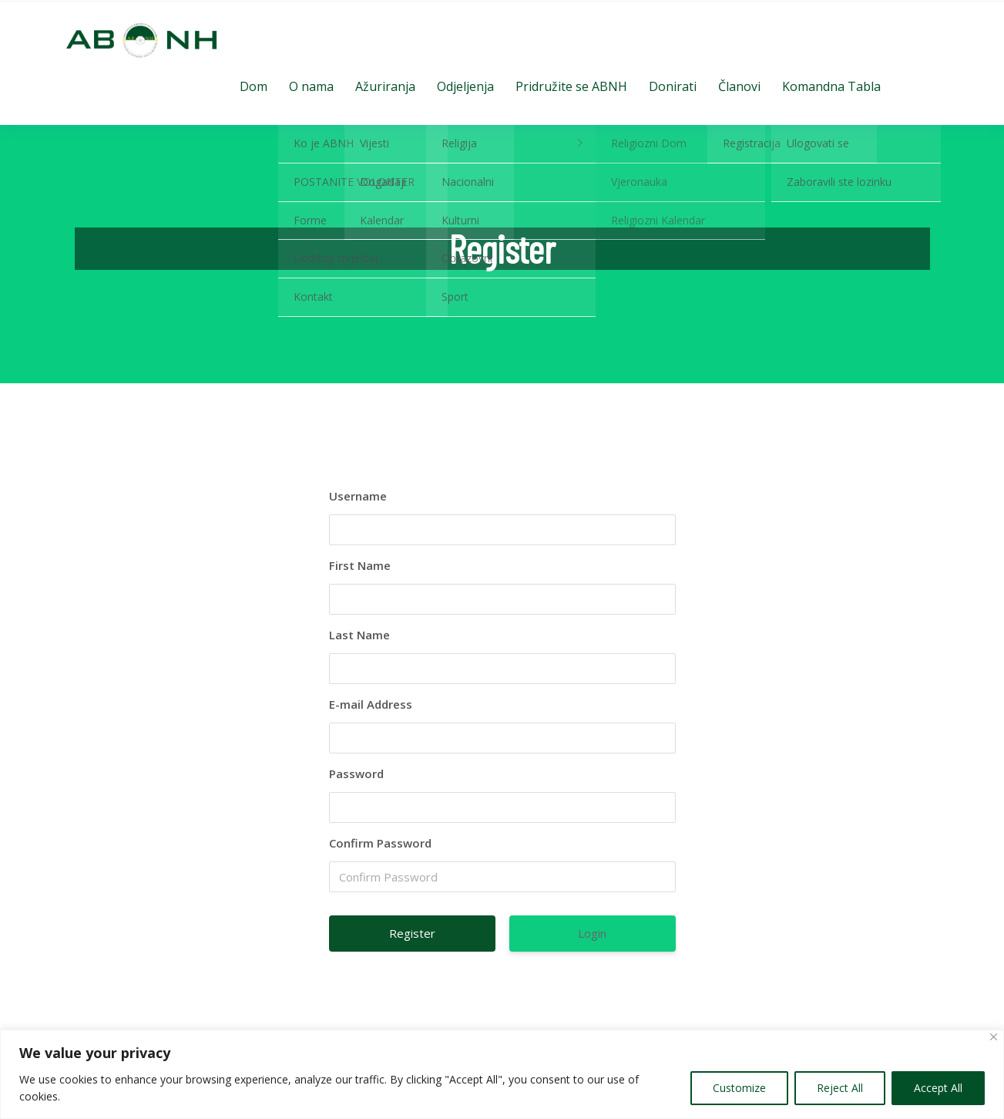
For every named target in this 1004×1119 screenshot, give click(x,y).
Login (592, 933)
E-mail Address (370, 704)
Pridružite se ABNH (571, 86)
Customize (739, 1087)
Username (358, 496)
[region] (502, 1074)
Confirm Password (380, 843)
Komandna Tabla (831, 86)
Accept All (938, 1087)
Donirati (673, 86)
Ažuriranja (385, 86)
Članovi (739, 86)
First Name (360, 565)
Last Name (359, 634)
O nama (311, 86)
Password (356, 773)
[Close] (993, 1036)
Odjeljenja (465, 86)
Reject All (840, 1087)
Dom (253, 86)
